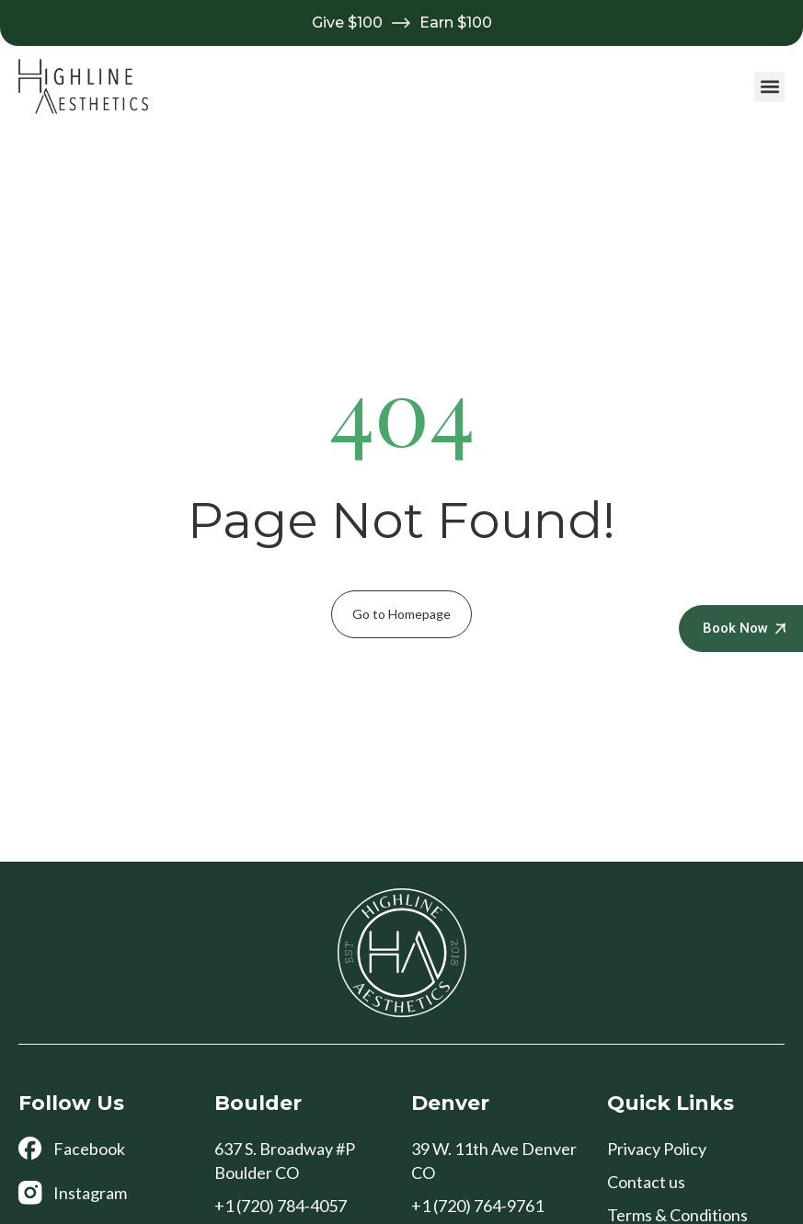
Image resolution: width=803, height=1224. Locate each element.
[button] (769, 87)
